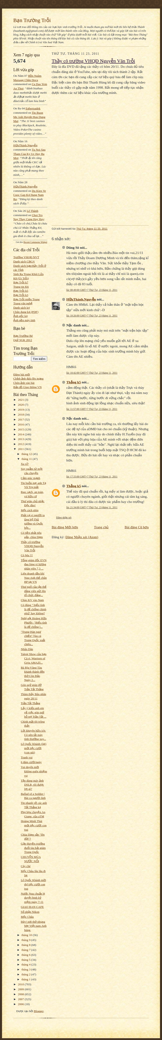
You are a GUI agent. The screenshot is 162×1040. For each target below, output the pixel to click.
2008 (21, 994)
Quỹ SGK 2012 (22, 340)
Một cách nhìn (29, 510)
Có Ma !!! (27, 555)
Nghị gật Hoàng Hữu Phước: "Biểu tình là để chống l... (34, 622)
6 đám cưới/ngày (31, 762)
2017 (21, 419)
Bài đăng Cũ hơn (137, 527)
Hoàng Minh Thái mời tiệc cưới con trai (33, 825)
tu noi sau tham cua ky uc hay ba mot (29, 154)
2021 (21, 399)
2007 (21, 999)
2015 (21, 429)
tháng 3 (26, 969)
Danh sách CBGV (24, 261)
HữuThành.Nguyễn (25, 145)
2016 (21, 424)
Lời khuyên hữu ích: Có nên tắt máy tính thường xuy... (33, 735)
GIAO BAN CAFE (32, 907)
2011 (21, 449)
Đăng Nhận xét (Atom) (81, 537)
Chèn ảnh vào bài (24, 382)
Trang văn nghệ (22, 303)
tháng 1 (26, 979)
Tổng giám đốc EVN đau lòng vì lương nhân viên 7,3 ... (33, 564)
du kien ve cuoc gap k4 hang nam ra (29, 195)
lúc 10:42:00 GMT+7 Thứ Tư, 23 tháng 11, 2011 (91, 372)
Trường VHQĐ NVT (26, 257)
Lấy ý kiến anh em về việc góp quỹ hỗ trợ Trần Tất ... (33, 712)
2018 (21, 414)
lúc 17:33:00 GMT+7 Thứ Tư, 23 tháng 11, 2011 (91, 476)
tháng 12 (27, 454)
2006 (21, 1004)
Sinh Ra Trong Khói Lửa (28, 274)
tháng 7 (26, 950)
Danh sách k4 (21, 307)
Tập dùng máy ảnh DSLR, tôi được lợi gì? (32, 785)
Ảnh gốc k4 (20, 316)
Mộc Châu (27, 916)
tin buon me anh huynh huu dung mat (29, 117)
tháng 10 (27, 935)
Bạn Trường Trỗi (32, 20)
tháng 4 (26, 964)
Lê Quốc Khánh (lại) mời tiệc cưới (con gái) (33, 748)
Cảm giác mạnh (30, 478)
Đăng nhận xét (64, 517)
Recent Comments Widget (35, 242)
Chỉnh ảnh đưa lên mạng (28, 378)
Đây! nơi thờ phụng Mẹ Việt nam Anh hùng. (33, 926)
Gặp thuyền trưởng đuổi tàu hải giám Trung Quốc (33, 848)
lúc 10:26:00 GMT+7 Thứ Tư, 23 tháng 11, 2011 (91, 315)
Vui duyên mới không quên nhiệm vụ (34, 771)
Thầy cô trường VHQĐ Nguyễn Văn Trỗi (32, 546)
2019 (21, 409)
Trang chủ (101, 527)
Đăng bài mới (21, 374)
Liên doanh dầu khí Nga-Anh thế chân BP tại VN (34, 577)
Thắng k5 (73, 382)
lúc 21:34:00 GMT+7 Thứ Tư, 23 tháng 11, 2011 (91, 507)
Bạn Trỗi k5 (20, 290)
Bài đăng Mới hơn (65, 527)
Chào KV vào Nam (32, 600)
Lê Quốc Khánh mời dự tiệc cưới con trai (33, 884)
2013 (21, 439)
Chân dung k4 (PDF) (25, 312)
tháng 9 (26, 940)
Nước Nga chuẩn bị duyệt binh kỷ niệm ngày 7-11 (33, 898)
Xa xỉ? (24, 464)
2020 (21, 404)
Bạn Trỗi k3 (20, 295)
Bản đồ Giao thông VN (27, 387)
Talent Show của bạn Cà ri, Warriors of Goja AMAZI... (33, 658)
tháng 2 (26, 974)
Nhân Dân (27, 649)
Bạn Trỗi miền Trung (26, 299)
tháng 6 (26, 954)
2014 (21, 434)
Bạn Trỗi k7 (20, 282)
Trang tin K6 (21, 286)
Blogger (38, 1011)
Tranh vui (26, 757)
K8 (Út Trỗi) (21, 278)
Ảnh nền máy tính (24, 320)
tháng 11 (27, 459)
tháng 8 (26, 945)
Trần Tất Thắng (30, 703)
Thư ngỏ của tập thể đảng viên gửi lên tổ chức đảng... (33, 591)
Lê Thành (32, 211)
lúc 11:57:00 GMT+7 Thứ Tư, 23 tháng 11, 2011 (91, 409)
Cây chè (25, 866)
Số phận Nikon (30, 911)
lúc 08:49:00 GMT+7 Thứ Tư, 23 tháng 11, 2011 (91, 290)
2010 (21, 984)
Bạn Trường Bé (23, 335)
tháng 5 (26, 959)
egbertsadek (32, 108)
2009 (21, 989)
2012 (21, 444)
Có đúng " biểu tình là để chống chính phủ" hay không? (33, 609)
